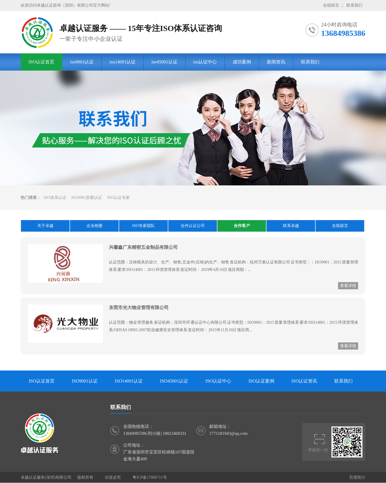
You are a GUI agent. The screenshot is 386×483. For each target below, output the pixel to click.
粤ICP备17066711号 (149, 477)
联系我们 (354, 5)
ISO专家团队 (143, 226)
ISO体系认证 (55, 197)
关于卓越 (45, 226)
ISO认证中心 (218, 381)
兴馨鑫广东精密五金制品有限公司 (143, 247)
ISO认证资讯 (304, 381)
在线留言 (331, 5)
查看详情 (348, 286)
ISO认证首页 (41, 61)
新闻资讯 (276, 61)
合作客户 (242, 226)
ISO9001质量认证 (87, 197)
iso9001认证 (82, 61)
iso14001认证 (122, 61)
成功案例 (242, 61)
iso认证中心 (205, 61)
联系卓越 (291, 226)
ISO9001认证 (85, 381)
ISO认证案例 (261, 381)
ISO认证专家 (118, 197)
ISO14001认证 (129, 381)
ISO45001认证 (174, 381)
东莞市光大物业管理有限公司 (139, 307)
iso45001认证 (164, 61)
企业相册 (94, 226)
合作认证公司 (193, 226)
